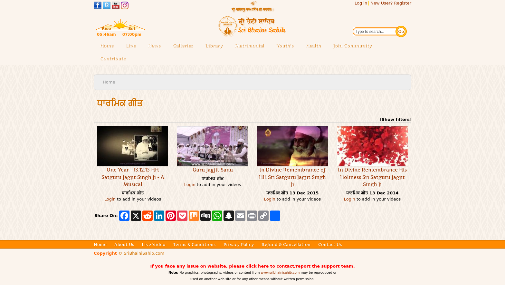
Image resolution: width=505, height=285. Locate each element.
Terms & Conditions (194, 244)
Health (313, 45)
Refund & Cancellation (286, 244)
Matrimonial (249, 45)
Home (106, 45)
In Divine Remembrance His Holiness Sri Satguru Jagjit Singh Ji (372, 177)
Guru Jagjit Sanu (213, 170)
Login (110, 199)
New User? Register (390, 3)
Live (132, 46)
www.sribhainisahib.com (280, 272)
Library (215, 46)
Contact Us (330, 244)
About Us (124, 244)
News (154, 45)
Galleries (185, 46)
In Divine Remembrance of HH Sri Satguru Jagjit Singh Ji (292, 177)
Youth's (284, 45)
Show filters (396, 119)
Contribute (114, 58)
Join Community (352, 45)
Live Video (153, 244)
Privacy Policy (239, 244)
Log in (361, 3)
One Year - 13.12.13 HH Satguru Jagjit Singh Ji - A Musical (132, 177)
